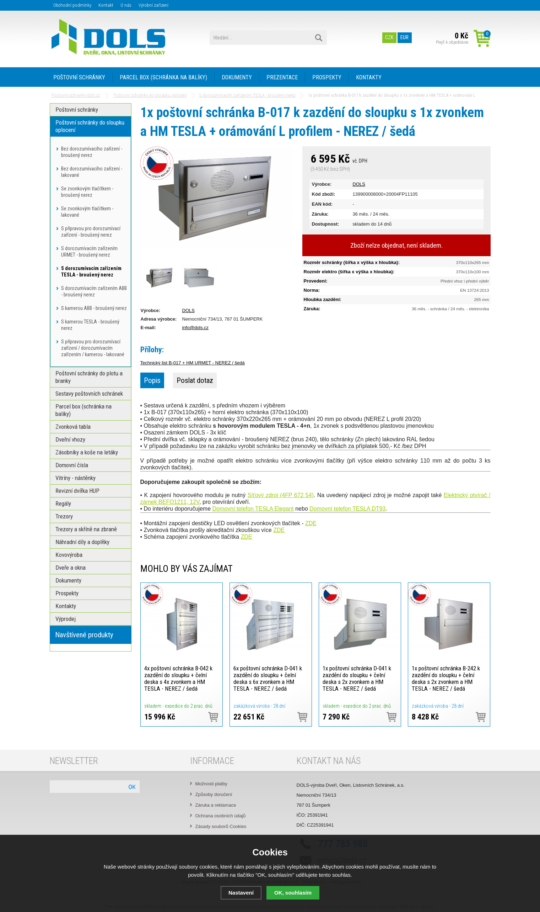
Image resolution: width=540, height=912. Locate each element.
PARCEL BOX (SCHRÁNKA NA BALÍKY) (163, 77)
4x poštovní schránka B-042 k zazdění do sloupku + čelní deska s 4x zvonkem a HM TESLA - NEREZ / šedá (178, 678)
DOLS (359, 184)
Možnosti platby (211, 783)
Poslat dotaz (195, 380)
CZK (389, 38)
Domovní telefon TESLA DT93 (347, 509)
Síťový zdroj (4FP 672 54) (281, 495)
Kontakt (105, 5)
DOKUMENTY (237, 77)
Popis (152, 380)
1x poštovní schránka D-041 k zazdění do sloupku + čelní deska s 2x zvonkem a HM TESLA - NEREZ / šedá (357, 678)
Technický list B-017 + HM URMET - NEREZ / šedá (192, 362)
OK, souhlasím (293, 893)
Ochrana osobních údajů (220, 815)
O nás (125, 5)
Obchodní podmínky (72, 5)
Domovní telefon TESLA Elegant (253, 509)
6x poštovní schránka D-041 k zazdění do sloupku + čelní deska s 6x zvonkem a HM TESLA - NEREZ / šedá (267, 678)
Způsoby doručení (213, 794)
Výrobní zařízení (153, 5)
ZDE (311, 523)
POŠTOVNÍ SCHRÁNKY (79, 77)
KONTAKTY (369, 77)
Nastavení (241, 893)
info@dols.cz (195, 327)
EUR (404, 38)
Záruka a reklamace (215, 805)
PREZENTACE (282, 77)
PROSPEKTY (326, 77)
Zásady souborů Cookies (221, 826)
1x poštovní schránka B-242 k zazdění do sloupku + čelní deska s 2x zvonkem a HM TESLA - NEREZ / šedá (446, 678)
